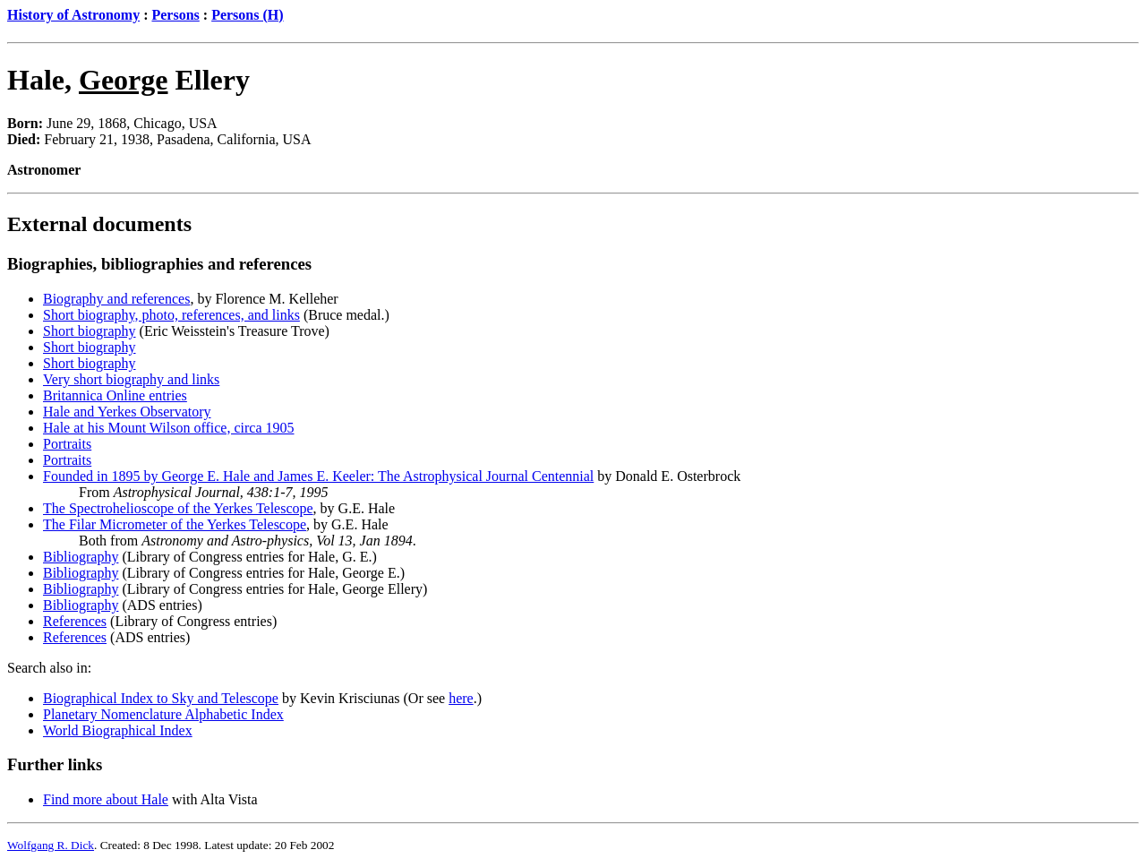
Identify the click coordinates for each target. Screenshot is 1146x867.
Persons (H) (247, 14)
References (75, 621)
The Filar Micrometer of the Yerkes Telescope (174, 524)
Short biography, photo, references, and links (171, 314)
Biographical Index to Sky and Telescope (160, 698)
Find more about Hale (105, 799)
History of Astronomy (73, 14)
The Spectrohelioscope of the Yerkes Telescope (178, 508)
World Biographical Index (117, 730)
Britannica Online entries (115, 395)
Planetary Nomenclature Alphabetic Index (163, 714)
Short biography (89, 331)
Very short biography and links (131, 379)
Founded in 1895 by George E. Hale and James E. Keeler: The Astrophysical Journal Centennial (318, 476)
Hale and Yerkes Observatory (127, 411)
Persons (175, 14)
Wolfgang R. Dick (50, 845)
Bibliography (80, 556)
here (461, 698)
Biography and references (116, 298)
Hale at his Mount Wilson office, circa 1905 (168, 427)
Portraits (67, 443)
